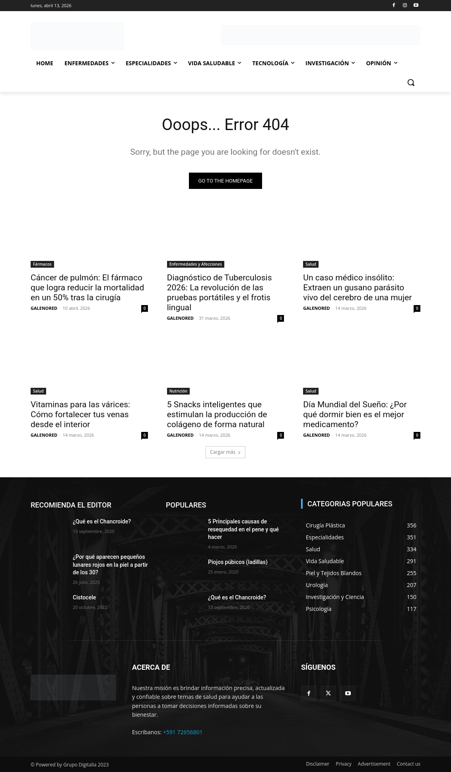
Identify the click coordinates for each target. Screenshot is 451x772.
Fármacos (42, 263)
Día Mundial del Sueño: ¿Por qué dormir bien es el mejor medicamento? (354, 414)
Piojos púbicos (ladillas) (238, 562)
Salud (310, 263)
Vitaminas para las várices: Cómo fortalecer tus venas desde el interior (80, 414)
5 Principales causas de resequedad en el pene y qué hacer (243, 529)
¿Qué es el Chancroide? (102, 521)
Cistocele (84, 597)
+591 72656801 (183, 732)
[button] (410, 82)
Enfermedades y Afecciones (195, 263)
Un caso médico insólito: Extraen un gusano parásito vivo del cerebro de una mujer (357, 287)
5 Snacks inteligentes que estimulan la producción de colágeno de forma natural (217, 414)
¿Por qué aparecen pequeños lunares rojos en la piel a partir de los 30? (110, 565)
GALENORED (44, 308)
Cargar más (225, 452)
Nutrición (178, 390)
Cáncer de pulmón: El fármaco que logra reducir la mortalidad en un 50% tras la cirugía (87, 287)
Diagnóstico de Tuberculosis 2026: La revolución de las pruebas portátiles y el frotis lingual (219, 292)
